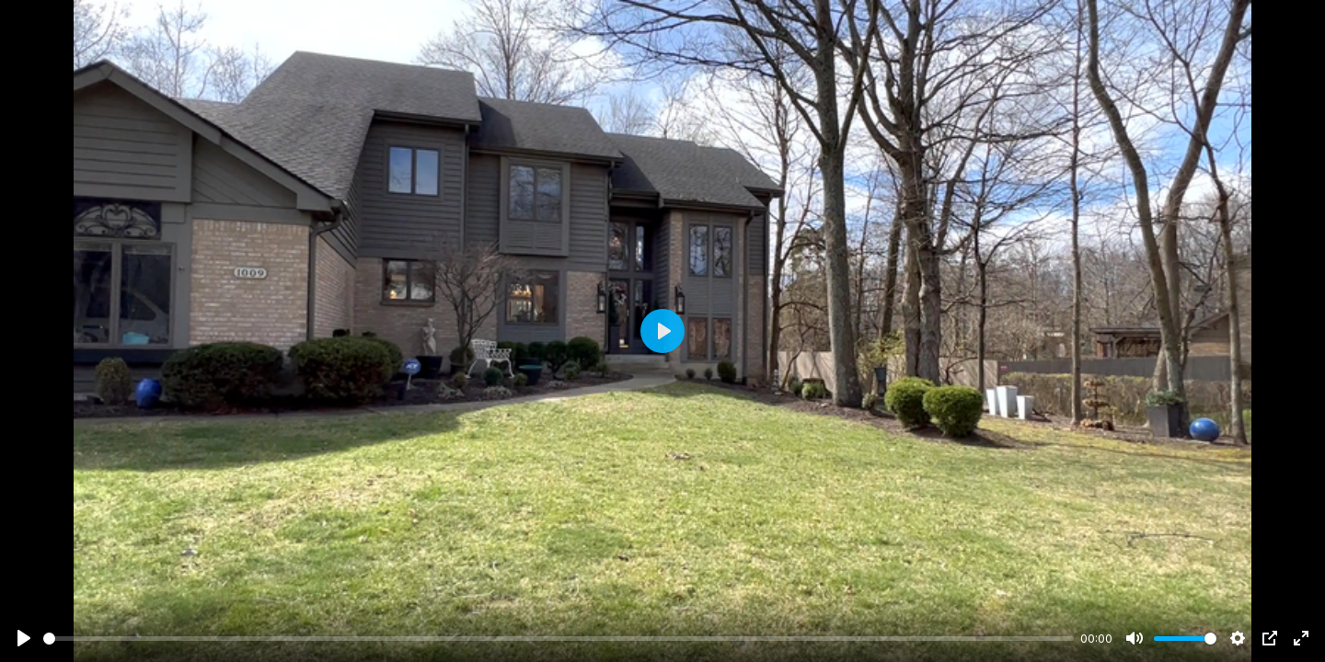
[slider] (558, 638)
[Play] (24, 638)
